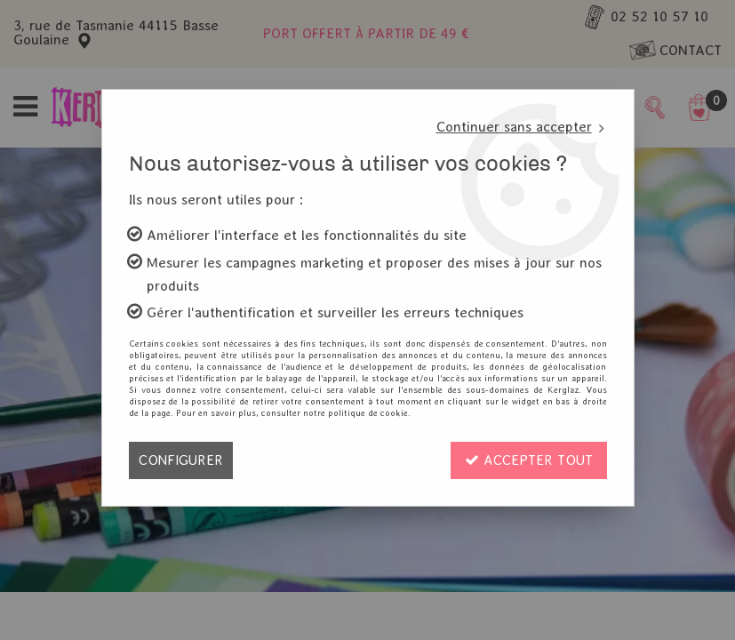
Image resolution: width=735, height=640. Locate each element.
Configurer (181, 460)
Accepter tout (529, 460)
